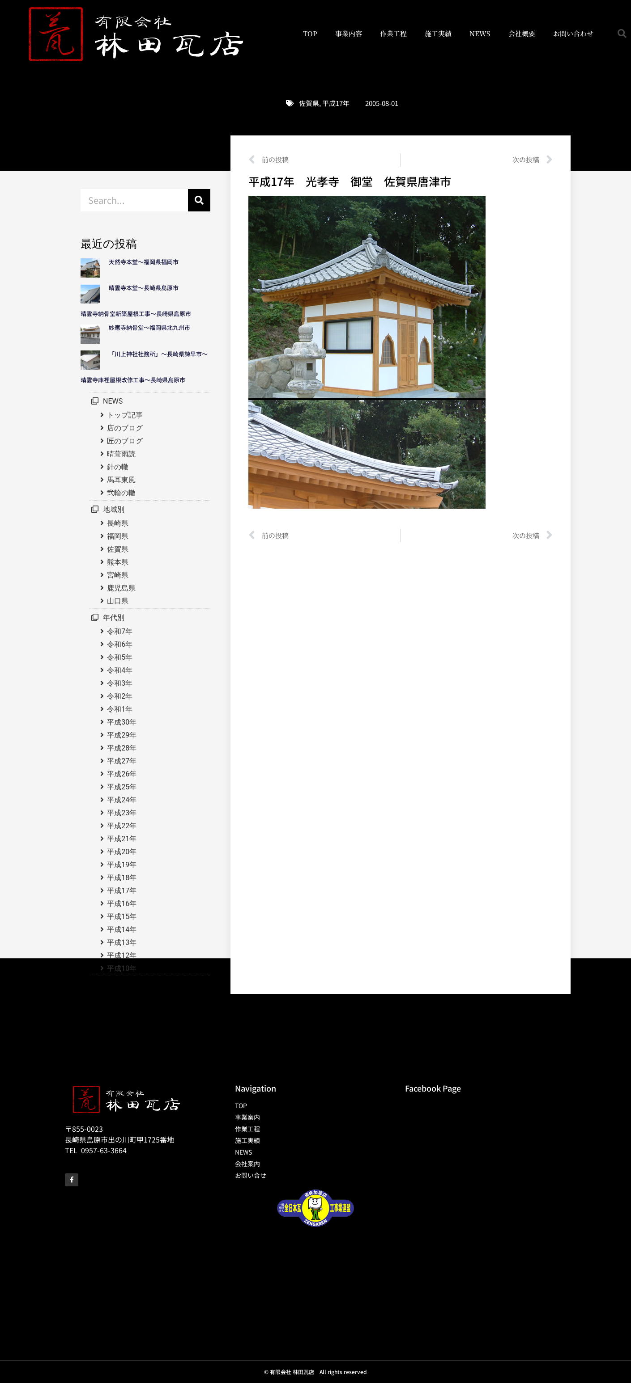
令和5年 (119, 657)
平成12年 (121, 955)
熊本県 (117, 562)
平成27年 (121, 761)
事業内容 (348, 33)
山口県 (117, 601)
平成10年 (121, 968)
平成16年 (121, 903)
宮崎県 (117, 575)
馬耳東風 (121, 480)
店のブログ (125, 428)
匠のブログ (125, 441)
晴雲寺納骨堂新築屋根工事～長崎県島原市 (136, 313)
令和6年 (119, 644)
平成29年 (121, 735)
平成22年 (121, 826)
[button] (622, 33)
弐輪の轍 (121, 493)
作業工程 (393, 33)
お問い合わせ (573, 33)
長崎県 (117, 523)
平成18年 (121, 877)
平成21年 (121, 839)
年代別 (113, 617)
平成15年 (121, 916)
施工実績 (438, 33)
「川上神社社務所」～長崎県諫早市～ (158, 354)
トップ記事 (125, 415)
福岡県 (117, 536)
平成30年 (121, 722)
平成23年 (121, 813)
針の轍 (117, 467)
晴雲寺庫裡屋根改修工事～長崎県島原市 (133, 379)
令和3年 (119, 683)
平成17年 (336, 103)
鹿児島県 (121, 588)
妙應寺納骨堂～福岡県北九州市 (152, 327)
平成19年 (121, 864)
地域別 (113, 509)
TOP (310, 33)
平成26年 (121, 774)
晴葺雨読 (121, 454)
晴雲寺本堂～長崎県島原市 (144, 287)
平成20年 (121, 852)
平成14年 (121, 929)
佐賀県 (309, 103)
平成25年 (121, 787)
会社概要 (521, 33)
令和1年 (119, 709)
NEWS (479, 33)
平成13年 (121, 942)
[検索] (199, 200)
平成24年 (121, 800)
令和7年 (119, 631)
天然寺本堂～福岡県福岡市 (144, 261)
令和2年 (119, 696)
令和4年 (119, 670)
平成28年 (121, 748)
